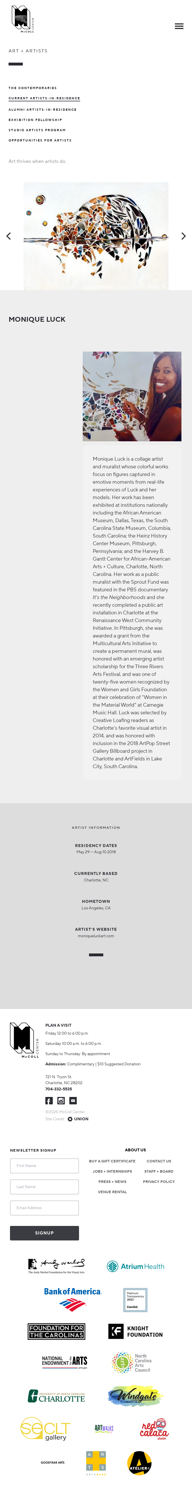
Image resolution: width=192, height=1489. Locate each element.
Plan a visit (58, 1025)
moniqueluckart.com (96, 936)
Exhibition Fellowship (35, 120)
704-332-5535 (58, 1089)
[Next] (183, 236)
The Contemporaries (33, 88)
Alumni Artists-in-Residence (43, 110)
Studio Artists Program (37, 130)
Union (81, 1119)
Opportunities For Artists (40, 141)
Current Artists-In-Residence (44, 99)
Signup (44, 1233)
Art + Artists (28, 51)
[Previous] (9, 236)
